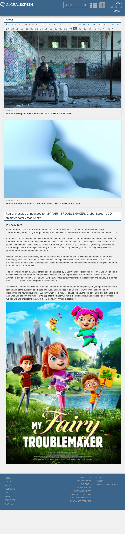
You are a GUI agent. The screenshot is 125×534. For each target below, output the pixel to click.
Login (118, 3)
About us (9, 504)
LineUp (118, 10)
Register (116, 7)
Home (7, 478)
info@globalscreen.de (80, 501)
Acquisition (10, 500)
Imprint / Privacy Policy (107, 484)
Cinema (8, 482)
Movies (8, 485)
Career (100, 481)
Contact (100, 478)
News (7, 496)
